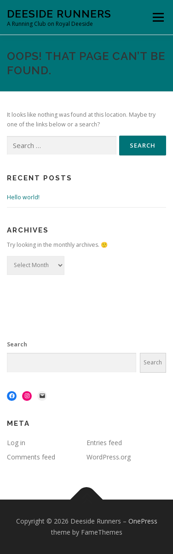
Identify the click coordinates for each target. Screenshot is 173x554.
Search (17, 344)
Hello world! (23, 197)
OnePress (142, 521)
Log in (16, 442)
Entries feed (104, 442)
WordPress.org (108, 457)
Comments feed (31, 457)
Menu (157, 17)
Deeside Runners (59, 13)
